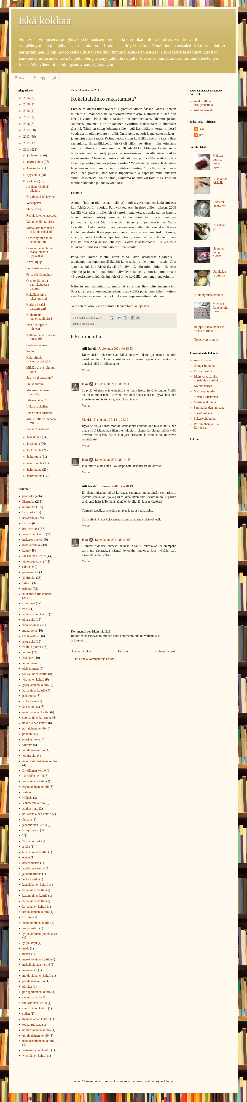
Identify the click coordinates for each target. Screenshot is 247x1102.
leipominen (29, 663)
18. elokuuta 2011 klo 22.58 (113, 540)
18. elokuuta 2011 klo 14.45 (113, 459)
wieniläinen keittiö (34, 1055)
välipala (27, 797)
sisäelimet (28, 603)
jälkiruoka (28, 577)
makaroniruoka (32, 539)
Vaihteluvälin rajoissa (40, 221)
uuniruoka (28, 507)
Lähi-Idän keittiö (33, 776)
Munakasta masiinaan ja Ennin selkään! (40, 229)
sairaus (90, 323)
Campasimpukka (204, 365)
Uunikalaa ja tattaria (219, 273)
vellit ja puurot (31, 647)
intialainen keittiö (33, 750)
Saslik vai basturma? (39, 377)
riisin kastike (30, 636)
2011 (26, 149)
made (25, 948)
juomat (26, 652)
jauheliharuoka (31, 874)
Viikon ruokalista (37, 406)
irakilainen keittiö (33, 868)
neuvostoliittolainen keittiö (39, 761)
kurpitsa (27, 917)
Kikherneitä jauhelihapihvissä (39, 316)
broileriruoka (30, 529)
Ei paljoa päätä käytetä (40, 196)
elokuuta (33, 181)
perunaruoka (30, 572)
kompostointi (30, 830)
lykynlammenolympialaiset (39, 934)
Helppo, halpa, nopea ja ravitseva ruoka (209, 328)
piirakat (27, 986)
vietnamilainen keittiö (36, 1050)
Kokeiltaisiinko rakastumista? (36, 296)
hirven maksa (31, 863)
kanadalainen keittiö (35, 884)
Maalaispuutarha (204, 391)
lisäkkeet (28, 658)
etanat (26, 857)
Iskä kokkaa (44, 20)
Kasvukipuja (34, 262)
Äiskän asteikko (204, 110)
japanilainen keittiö (34, 825)
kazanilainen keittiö (35, 895)
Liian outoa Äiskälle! (40, 413)
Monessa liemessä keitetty (37, 392)
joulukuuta (34, 155)
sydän (26, 1013)
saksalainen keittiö (34, 556)
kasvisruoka (30, 518)
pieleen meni (30, 668)
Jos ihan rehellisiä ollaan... (37, 188)
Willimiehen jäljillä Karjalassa (206, 426)
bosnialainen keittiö (35, 852)
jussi (201, 135)
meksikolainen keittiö (36, 964)
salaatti (27, 583)
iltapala (27, 819)
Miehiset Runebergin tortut (220, 307)
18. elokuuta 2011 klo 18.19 (115, 486)
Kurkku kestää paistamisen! (36, 306)
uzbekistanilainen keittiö (38, 1041)
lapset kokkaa (31, 706)
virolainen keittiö (33, 679)
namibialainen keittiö (36, 712)
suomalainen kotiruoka (37, 717)
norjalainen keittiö (34, 728)
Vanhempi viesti (164, 651)
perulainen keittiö (33, 981)
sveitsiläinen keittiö (34, 1008)
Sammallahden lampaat (209, 407)
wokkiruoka (30, 701)
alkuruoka (28, 641)
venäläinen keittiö (33, 534)
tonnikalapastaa (138, 306)
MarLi (86, 419)
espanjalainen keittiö (35, 786)
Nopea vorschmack (206, 339)
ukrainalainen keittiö (35, 1035)
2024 (27, 98)
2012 (27, 143)
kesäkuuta (33, 443)
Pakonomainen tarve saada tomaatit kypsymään (39, 252)
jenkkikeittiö (30, 879)
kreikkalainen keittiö (35, 912)
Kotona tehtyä (203, 386)
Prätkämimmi (35, 384)
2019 (27, 104)
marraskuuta (35, 162)
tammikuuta (35, 476)
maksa (26, 954)
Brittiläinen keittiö (34, 770)
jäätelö (26, 792)
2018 (27, 111)
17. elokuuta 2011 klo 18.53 (115, 348)
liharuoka (28, 501)
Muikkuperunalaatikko (208, 295)
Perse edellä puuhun (39, 274)
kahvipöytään (31, 625)
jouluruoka (29, 755)
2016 (27, 124)
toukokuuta (34, 450)
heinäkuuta (34, 437)
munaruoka (29, 630)
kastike (27, 523)
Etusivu (20, 78)
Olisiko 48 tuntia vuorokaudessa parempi (37, 284)
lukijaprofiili (30, 928)
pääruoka (28, 496)
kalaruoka (28, 512)
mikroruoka (29, 970)
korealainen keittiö (34, 906)
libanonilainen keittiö (36, 923)
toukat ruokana (32, 1024)
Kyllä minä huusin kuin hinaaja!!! (41, 337)
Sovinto (31, 351)
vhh (24, 609)
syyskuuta (34, 175)
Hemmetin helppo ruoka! (219, 252)
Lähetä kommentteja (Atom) (97, 659)
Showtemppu (34, 209)
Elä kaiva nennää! (37, 429)
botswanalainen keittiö (36, 814)
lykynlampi (29, 943)
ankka (26, 846)
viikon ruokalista (33, 561)
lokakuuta (33, 168)
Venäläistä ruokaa (37, 268)
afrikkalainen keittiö (35, 614)
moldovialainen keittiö (36, 975)
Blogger (169, 1081)
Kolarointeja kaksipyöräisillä (38, 359)
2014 (27, 130)
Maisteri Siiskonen (206, 397)
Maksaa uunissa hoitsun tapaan (218, 161)
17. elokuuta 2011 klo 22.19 (110, 419)
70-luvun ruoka (32, 841)
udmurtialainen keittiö (36, 1030)
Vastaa (86, 370)
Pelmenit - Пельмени (219, 204)
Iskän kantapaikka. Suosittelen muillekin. (208, 378)
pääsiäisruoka (31, 739)
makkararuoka (31, 545)
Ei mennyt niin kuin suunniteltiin (39, 240)
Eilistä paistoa (203, 371)
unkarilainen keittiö (34, 723)
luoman (137, 1081)
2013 (27, 136)
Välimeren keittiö (33, 803)
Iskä (85, 384)
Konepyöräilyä (45, 78)
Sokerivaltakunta (205, 418)
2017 (27, 117)
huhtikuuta (34, 456)
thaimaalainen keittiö (35, 1019)
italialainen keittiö (34, 690)
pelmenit (28, 734)
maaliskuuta (35, 463)
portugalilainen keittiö (36, 992)
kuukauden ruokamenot (37, 594)
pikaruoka (28, 619)
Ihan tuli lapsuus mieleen (37, 326)
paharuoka (29, 695)
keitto (26, 550)
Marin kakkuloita (205, 402)
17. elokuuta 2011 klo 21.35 (113, 384)
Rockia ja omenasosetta (41, 215)
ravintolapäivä (31, 997)
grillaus (27, 588)
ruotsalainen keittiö (34, 1003)
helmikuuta (34, 469)
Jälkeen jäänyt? (36, 400)
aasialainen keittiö (34, 781)
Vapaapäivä (33, 203)
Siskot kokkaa (203, 413)
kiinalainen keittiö (34, 901)
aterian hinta (30, 808)
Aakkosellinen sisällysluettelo (203, 103)
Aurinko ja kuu (203, 360)
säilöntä (27, 745)
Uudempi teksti (82, 651)
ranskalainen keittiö (35, 674)
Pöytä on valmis (36, 345)
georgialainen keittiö (35, 685)
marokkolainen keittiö (36, 959)
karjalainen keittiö (34, 890)
